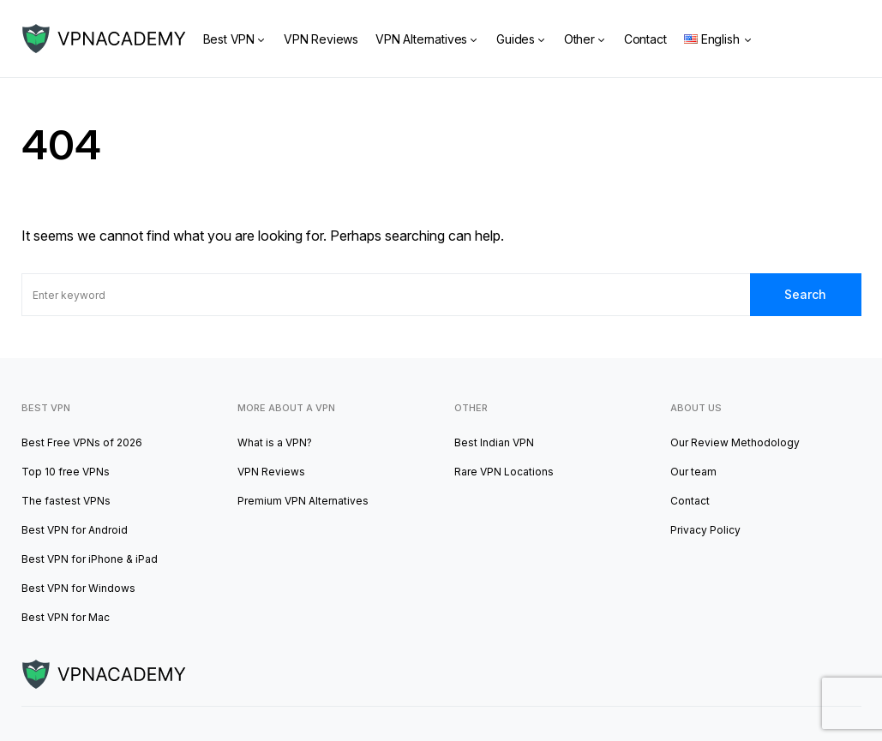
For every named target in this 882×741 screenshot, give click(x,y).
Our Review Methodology (735, 442)
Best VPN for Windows (78, 588)
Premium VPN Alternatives (303, 500)
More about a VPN (286, 408)
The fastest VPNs (66, 500)
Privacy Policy (705, 529)
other (471, 408)
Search (805, 294)
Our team (693, 471)
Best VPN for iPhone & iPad (89, 559)
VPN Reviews (271, 471)
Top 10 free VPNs (65, 471)
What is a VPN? (274, 442)
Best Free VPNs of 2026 (81, 442)
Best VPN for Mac (65, 617)
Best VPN (45, 408)
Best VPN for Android (74, 529)
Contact (690, 500)
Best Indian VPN (494, 442)
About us (696, 408)
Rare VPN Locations (504, 471)
